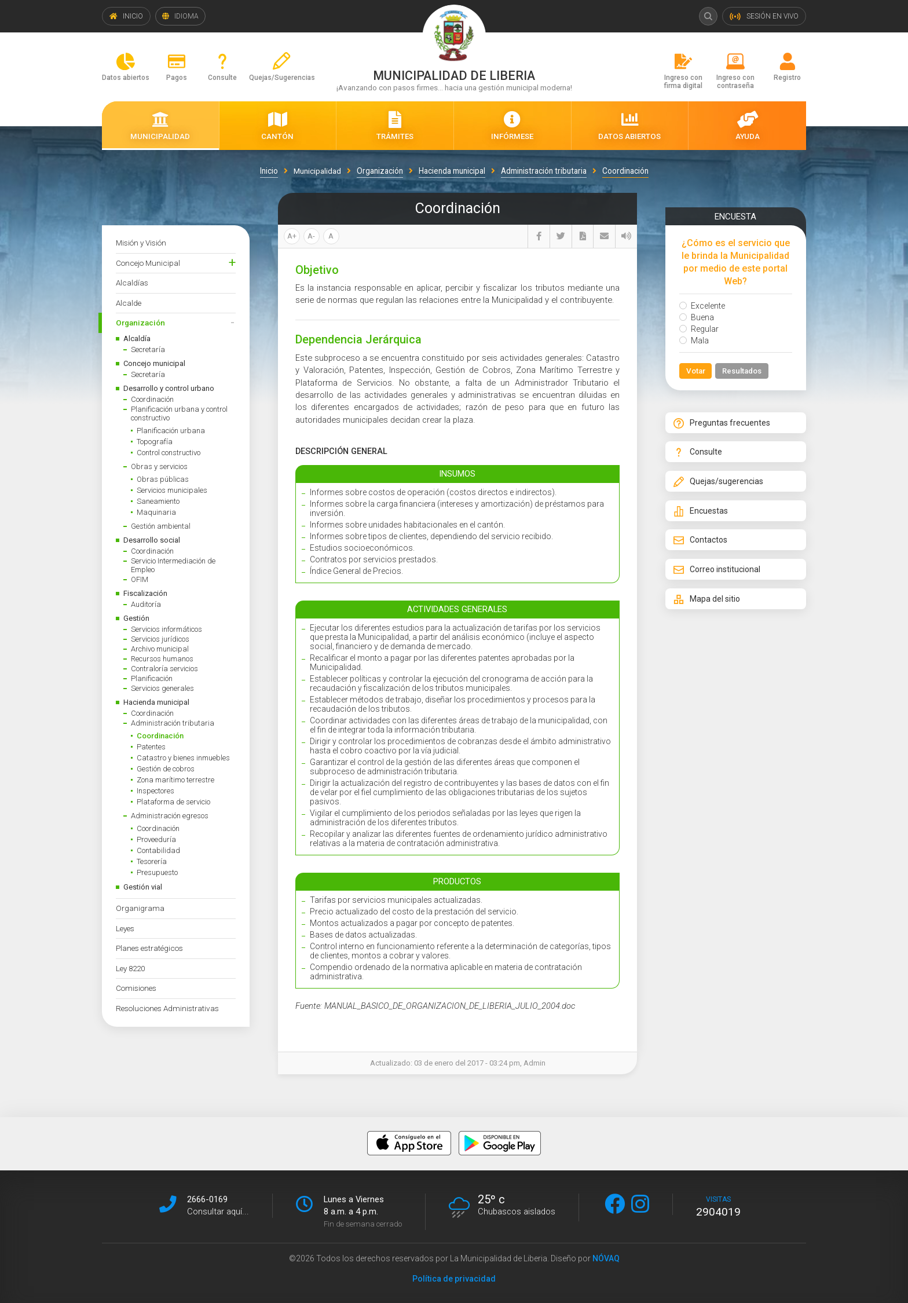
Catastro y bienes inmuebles (183, 757)
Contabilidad (158, 850)
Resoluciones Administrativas (167, 1008)
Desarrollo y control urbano (168, 388)
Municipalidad (317, 170)
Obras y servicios (159, 466)
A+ (291, 236)
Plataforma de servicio (173, 801)
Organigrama (140, 908)
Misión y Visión (141, 242)
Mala (694, 340)
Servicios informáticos (166, 629)
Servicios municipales (172, 490)
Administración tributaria (172, 723)
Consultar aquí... (218, 1211)
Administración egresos (169, 815)
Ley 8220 (130, 968)
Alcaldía (137, 338)
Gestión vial (142, 887)
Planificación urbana (171, 430)
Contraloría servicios (164, 668)
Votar (695, 371)
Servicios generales (162, 688)
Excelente (702, 305)
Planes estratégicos (149, 948)
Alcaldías (132, 282)
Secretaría (148, 349)
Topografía (155, 441)
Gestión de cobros (166, 768)
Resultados (743, 371)
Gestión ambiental (161, 526)
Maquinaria (156, 512)
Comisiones (136, 988)
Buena (696, 317)
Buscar (708, 16)
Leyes (125, 928)
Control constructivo (168, 452)
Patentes (151, 746)
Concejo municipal (154, 363)
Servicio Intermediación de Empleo (173, 565)
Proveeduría (156, 839)
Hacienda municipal (156, 702)
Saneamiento (158, 501)
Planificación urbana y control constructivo (179, 413)
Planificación (152, 678)
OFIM (139, 579)
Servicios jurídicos (160, 639)
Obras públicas (163, 479)
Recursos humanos (162, 658)
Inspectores (155, 790)
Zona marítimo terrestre (175, 779)
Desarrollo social (151, 540)
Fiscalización (145, 593)
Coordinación (152, 399)
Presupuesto (157, 872)
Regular (699, 329)
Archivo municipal (160, 649)
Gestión (136, 618)
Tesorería (152, 861)
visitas (718, 1206)
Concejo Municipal (148, 263)
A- (311, 236)
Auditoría (146, 604)
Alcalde (128, 303)
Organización (140, 322)
